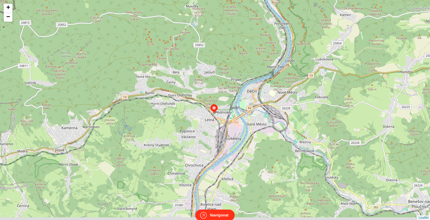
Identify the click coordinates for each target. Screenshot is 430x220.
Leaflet (424, 212)
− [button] (8, 17)
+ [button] (8, 8)
